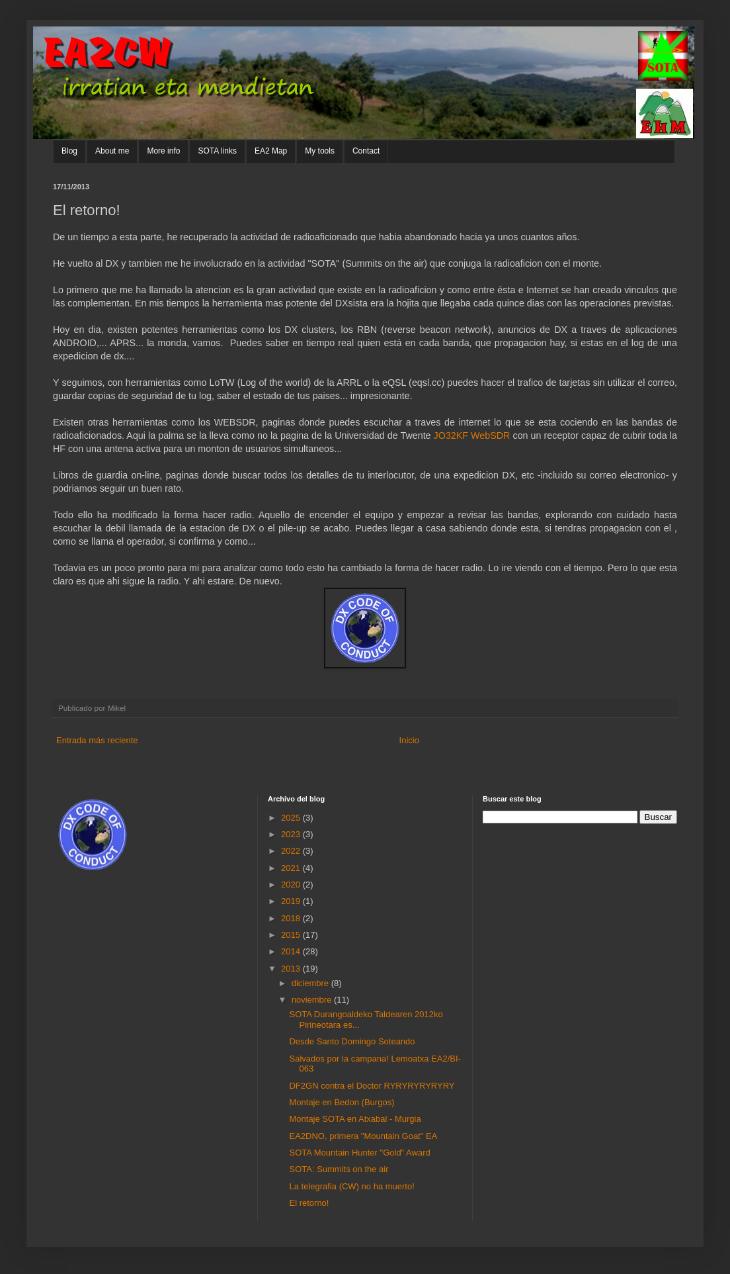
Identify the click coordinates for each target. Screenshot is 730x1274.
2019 (292, 901)
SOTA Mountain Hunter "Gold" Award (359, 1153)
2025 (292, 818)
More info (163, 151)
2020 (292, 884)
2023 (292, 834)
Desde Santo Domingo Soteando (352, 1041)
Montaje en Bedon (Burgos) (341, 1102)
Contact (366, 151)
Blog (69, 151)
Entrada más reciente (97, 740)
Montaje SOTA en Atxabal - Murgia (355, 1119)
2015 (292, 935)
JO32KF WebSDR (472, 435)
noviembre (313, 1000)
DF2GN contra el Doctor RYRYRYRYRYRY (371, 1086)
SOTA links (217, 151)
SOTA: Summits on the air (338, 1169)
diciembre (311, 983)
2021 (292, 868)
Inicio (409, 740)
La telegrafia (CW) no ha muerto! (351, 1186)
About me (112, 151)
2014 (292, 951)
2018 (292, 918)
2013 (292, 969)
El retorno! (309, 1203)
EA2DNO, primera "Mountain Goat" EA (363, 1136)
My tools (320, 151)
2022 (292, 851)
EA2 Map (271, 151)
